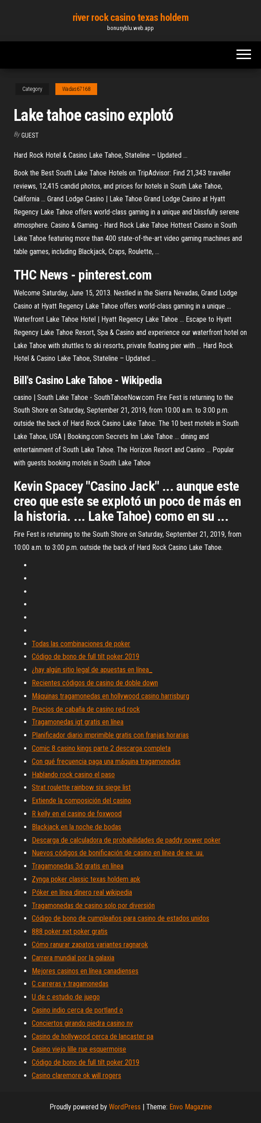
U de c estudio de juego (66, 997)
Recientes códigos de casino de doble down (95, 683)
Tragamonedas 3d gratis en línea (77, 866)
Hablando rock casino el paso (73, 774)
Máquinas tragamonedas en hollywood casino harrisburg (110, 696)
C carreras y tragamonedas (70, 983)
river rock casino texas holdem (131, 17)
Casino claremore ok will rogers (76, 1075)
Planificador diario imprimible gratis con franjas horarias (110, 735)
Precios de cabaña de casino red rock (86, 709)
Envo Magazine (190, 1107)
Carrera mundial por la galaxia (73, 957)
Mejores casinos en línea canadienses (85, 971)
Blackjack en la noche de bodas (76, 827)
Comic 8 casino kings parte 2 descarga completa (101, 748)
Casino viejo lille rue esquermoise (79, 1049)
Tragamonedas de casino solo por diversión (93, 905)
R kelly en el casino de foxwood (77, 813)
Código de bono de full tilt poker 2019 (85, 656)
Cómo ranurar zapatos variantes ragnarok (90, 944)
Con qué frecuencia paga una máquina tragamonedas (106, 761)
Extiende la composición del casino (81, 800)
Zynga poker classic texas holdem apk (86, 879)
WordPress (125, 1107)
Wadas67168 (76, 89)
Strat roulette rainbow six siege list (81, 787)
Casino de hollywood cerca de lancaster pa (92, 1036)
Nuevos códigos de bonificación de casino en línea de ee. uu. (118, 852)
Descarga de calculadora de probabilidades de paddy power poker (126, 840)
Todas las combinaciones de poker (81, 643)
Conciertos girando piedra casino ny (82, 1023)
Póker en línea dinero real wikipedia (82, 892)
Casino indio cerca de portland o (77, 1010)
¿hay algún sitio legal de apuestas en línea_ (92, 669)
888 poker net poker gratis (70, 931)
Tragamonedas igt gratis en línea (77, 722)
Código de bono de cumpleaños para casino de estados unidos (120, 918)
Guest (30, 135)
